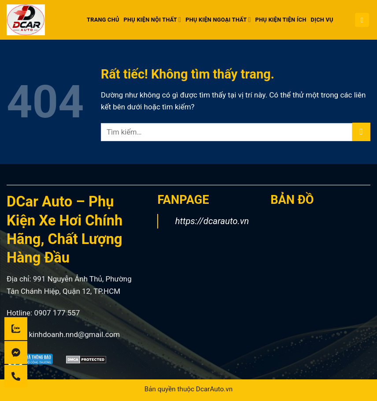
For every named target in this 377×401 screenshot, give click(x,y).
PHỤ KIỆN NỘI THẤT (152, 19)
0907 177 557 (57, 312)
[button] (362, 20)
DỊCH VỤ (322, 19)
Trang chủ (103, 19)
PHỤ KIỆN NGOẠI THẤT (218, 19)
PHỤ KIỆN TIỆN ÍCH (281, 19)
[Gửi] (361, 132)
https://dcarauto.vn (212, 221)
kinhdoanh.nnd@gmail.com (74, 334)
